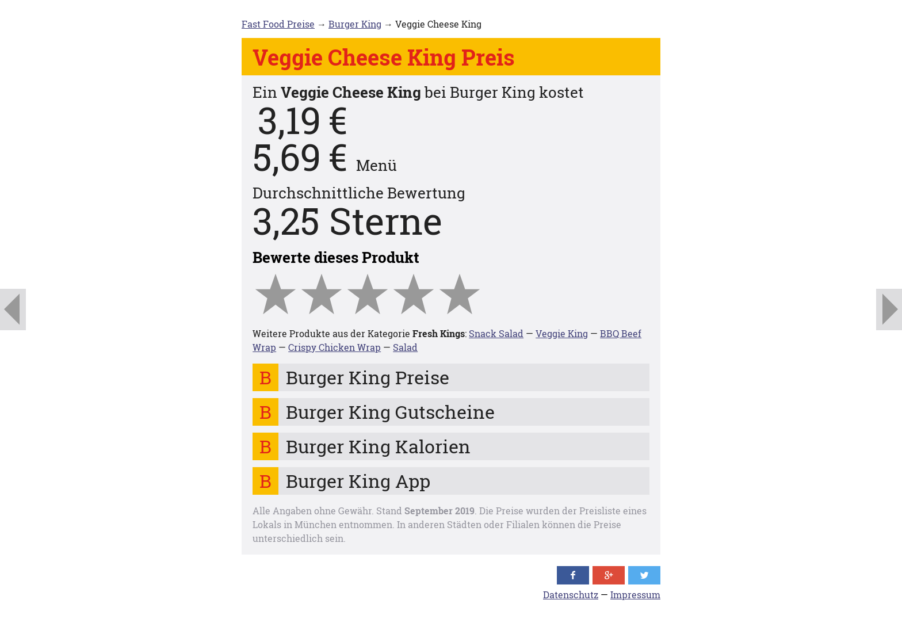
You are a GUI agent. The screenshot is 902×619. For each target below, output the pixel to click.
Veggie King (562, 333)
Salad (405, 347)
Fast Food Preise (278, 24)
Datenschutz (570, 595)
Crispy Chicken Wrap (334, 347)
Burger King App (358, 480)
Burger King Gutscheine (390, 411)
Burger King (354, 24)
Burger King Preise (367, 377)
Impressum (635, 595)
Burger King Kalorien (378, 446)
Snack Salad (496, 333)
